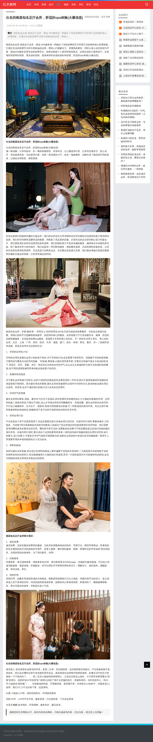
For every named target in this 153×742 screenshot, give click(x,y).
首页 (29, 4)
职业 (96, 4)
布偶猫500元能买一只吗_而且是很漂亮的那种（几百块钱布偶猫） (133, 113)
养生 (81, 4)
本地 (36, 4)
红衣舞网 (9, 4)
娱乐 (51, 4)
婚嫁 (66, 4)
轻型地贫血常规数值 (131, 106)
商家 (58, 4)
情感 (44, 4)
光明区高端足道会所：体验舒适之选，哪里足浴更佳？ (133, 157)
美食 (73, 4)
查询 (88, 4)
